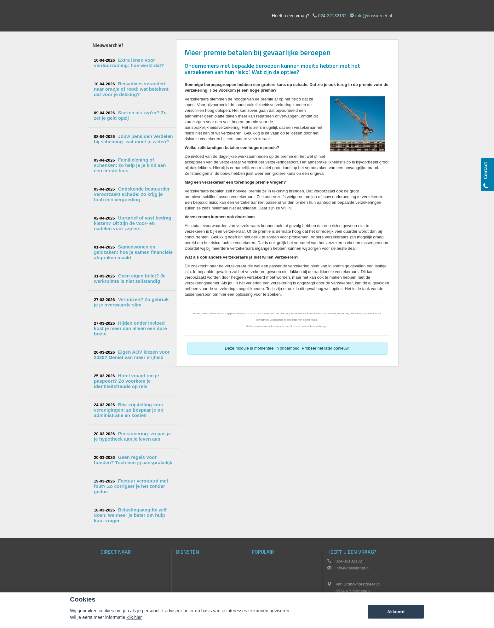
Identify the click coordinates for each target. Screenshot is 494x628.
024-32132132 (332, 15)
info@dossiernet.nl (373, 15)
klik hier (134, 617)
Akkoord (396, 611)
